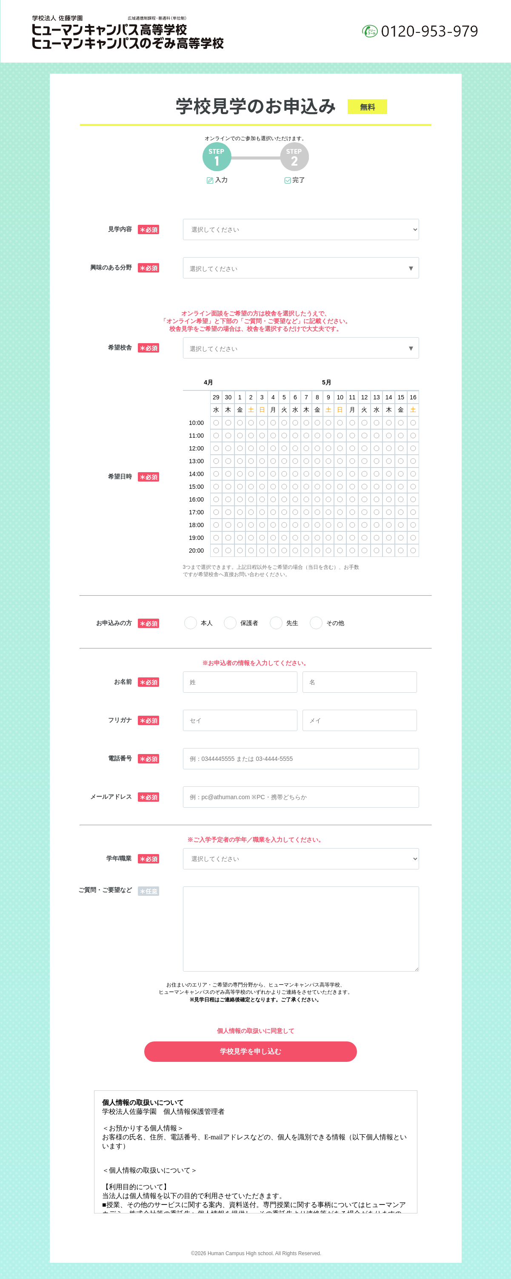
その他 (335, 622)
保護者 (249, 622)
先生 (292, 622)
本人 (207, 622)
